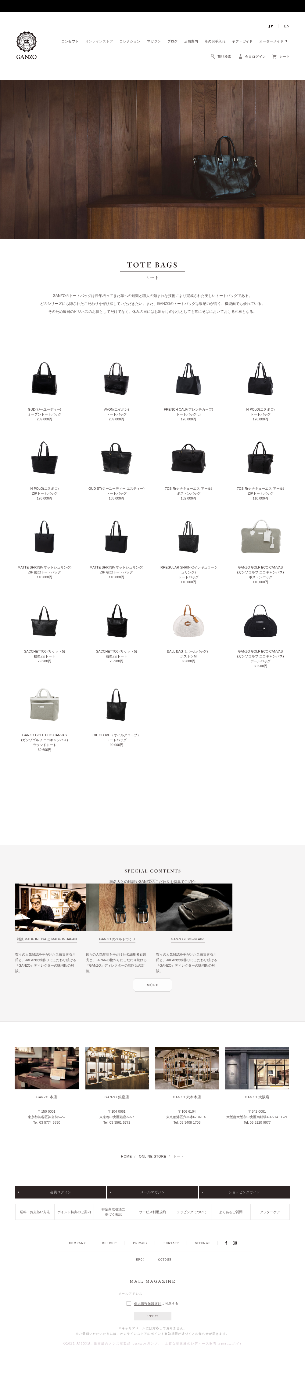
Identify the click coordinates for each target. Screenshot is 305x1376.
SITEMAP (203, 1243)
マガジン (154, 42)
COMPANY (77, 1243)
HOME (126, 1156)
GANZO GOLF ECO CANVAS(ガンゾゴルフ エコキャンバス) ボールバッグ (260, 656)
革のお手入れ (215, 42)
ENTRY (152, 1316)
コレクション (130, 42)
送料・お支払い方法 (35, 1212)
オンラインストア (99, 42)
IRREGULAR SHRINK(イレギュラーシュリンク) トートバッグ (188, 572)
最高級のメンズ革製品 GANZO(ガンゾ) (127, 1343)
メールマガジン (152, 1192)
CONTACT (171, 1243)
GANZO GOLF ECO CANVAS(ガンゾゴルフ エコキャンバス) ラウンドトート (44, 740)
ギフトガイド (242, 42)
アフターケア (270, 1212)
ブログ (172, 42)
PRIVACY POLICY (140, 1243)
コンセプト (70, 42)
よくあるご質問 (230, 1212)
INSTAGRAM (238, 1242)
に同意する (153, 1303)
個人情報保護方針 (148, 1303)
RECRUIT (109, 1243)
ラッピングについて (192, 1212)
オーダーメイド (271, 42)
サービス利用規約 (152, 1212)
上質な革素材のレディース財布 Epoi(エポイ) (203, 1343)
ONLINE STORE (153, 1156)
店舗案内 (191, 42)
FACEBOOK (226, 1242)
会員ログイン (60, 1192)
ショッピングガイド (244, 1192)
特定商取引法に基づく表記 (113, 1211)
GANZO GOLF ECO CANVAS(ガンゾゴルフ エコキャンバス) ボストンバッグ (260, 572)
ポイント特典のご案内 (74, 1212)
